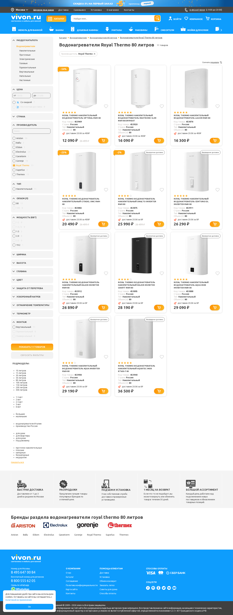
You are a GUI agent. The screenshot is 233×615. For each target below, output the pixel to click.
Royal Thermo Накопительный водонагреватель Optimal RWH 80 (81, 118)
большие (20, 414)
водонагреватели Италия (28, 423)
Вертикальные (26, 72)
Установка (96, 10)
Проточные (25, 55)
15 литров (21, 373)
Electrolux (53, 534)
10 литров (21, 370)
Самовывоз (80, 10)
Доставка (63, 10)
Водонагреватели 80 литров (105, 38)
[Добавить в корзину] (104, 141)
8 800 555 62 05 (24, 581)
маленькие (21, 416)
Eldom (38, 534)
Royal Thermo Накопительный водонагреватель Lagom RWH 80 (193, 116)
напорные (21, 452)
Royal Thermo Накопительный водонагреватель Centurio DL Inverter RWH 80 (192, 202)
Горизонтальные (27, 67)
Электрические (27, 59)
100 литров (21, 382)
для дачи (20, 433)
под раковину (22, 440)
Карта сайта (71, 589)
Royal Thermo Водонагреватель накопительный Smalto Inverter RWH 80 (138, 202)
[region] (31, 157)
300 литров (21, 390)
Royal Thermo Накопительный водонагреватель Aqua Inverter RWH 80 (82, 371)
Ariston (15, 534)
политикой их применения (18, 600)
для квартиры (23, 436)
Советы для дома (108, 589)
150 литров (21, 385)
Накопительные (27, 50)
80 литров (21, 380)
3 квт (18, 404)
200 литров (21, 387)
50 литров (21, 378)
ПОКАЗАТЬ (32, 347)
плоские (20, 450)
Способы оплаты (108, 593)
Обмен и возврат (108, 581)
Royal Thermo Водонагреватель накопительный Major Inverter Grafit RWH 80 (137, 287)
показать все (17, 462)
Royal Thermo (102, 534)
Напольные (25, 76)
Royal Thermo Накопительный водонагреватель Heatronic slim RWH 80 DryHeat (136, 118)
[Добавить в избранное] (106, 106)
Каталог (63, 38)
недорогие (21, 457)
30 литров (21, 375)
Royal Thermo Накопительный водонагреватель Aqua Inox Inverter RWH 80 (192, 287)
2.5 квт (19, 402)
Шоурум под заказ (43, 10)
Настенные (24, 80)
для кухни (21, 438)
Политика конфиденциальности (82, 585)
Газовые (23, 63)
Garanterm (69, 534)
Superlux (120, 534)
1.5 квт (19, 397)
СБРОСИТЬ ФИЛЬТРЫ (32, 355)
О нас (68, 573)
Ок (29, 607)
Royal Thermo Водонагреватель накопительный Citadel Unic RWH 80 (82, 202)
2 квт (18, 399)
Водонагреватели (25, 46)
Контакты (129, 10)
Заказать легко (107, 585)
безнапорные (22, 455)
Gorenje (85, 534)
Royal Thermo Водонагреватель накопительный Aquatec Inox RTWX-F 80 (137, 371)
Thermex (135, 534)
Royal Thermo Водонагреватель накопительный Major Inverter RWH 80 (82, 287)
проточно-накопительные (29, 448)
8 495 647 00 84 (24, 572)
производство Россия (27, 426)
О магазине (113, 10)
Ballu (27, 534)
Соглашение (72, 581)
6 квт (18, 407)
